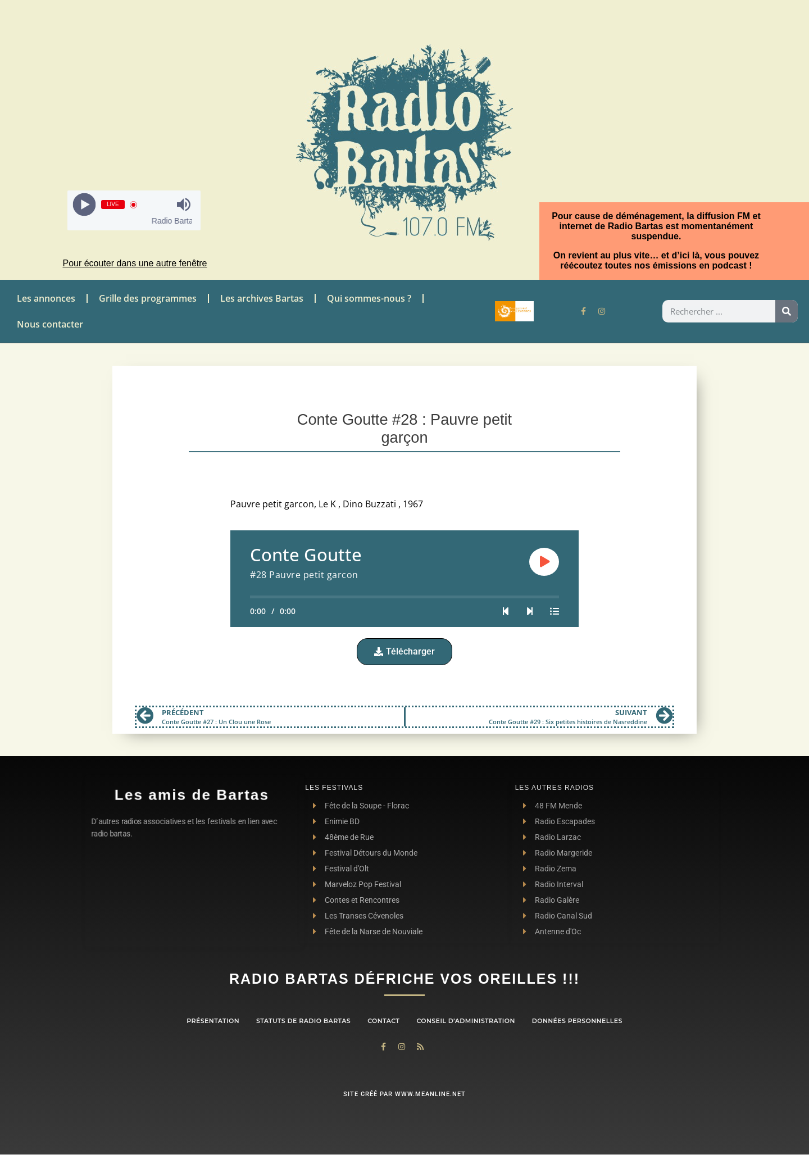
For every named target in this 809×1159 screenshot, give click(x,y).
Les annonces (46, 298)
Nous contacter (50, 324)
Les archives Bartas (261, 298)
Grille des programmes (148, 298)
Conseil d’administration (465, 1021)
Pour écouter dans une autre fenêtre (134, 263)
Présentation (213, 1021)
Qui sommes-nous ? (369, 298)
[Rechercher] (786, 311)
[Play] (84, 204)
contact (383, 1021)
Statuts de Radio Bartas (303, 1021)
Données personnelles (577, 1021)
